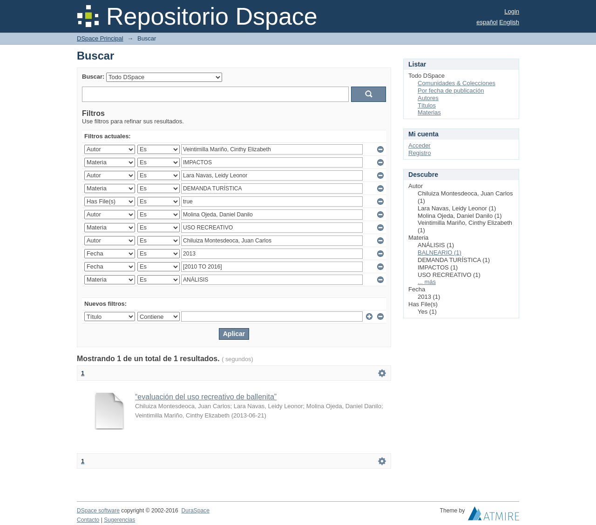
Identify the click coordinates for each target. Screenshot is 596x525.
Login (511, 11)
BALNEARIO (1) (439, 252)
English (509, 22)
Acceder (419, 145)
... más (427, 281)
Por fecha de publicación (451, 90)
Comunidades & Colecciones (456, 83)
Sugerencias (119, 520)
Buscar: (93, 76)
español (487, 22)
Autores (428, 97)
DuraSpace (195, 510)
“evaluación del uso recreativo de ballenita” (206, 397)
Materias (429, 112)
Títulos (427, 105)
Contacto (88, 520)
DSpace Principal (100, 38)
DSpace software (98, 510)
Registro (419, 152)
